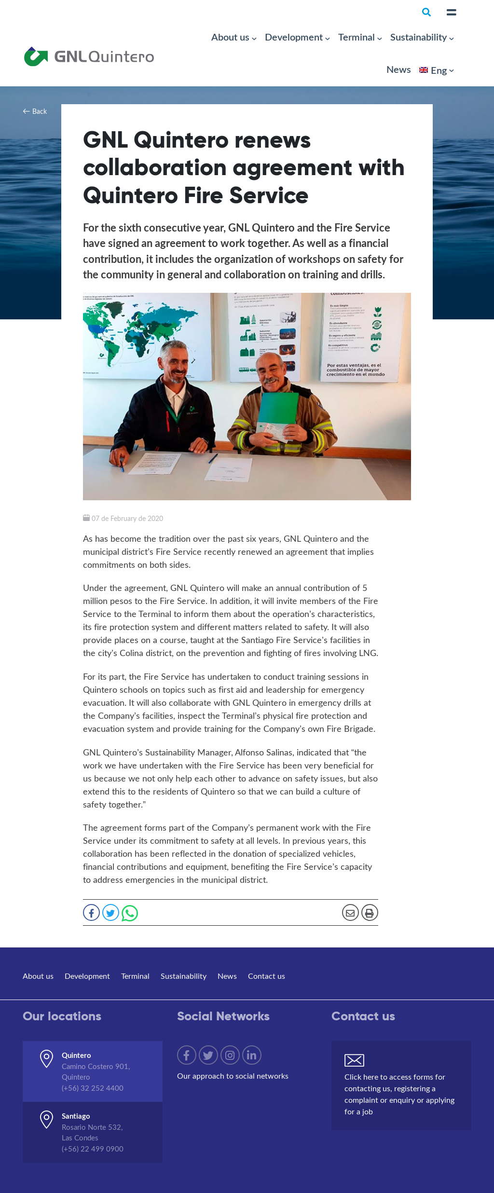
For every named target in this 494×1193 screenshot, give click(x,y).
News (398, 69)
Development (294, 36)
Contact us (266, 975)
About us (230, 36)
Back (39, 111)
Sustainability (418, 36)
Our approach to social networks (232, 1075)
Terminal (356, 36)
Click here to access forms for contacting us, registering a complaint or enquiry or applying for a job (399, 1094)
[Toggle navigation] (451, 12)
